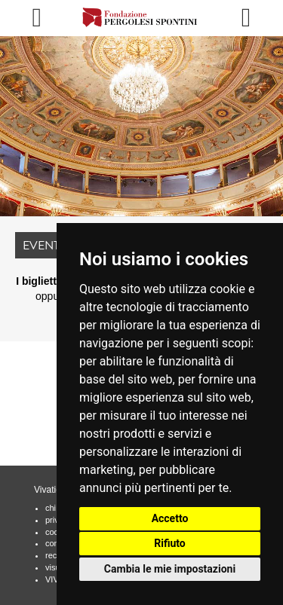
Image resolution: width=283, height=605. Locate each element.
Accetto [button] (170, 518)
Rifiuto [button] (170, 543)
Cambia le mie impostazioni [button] (169, 569)
